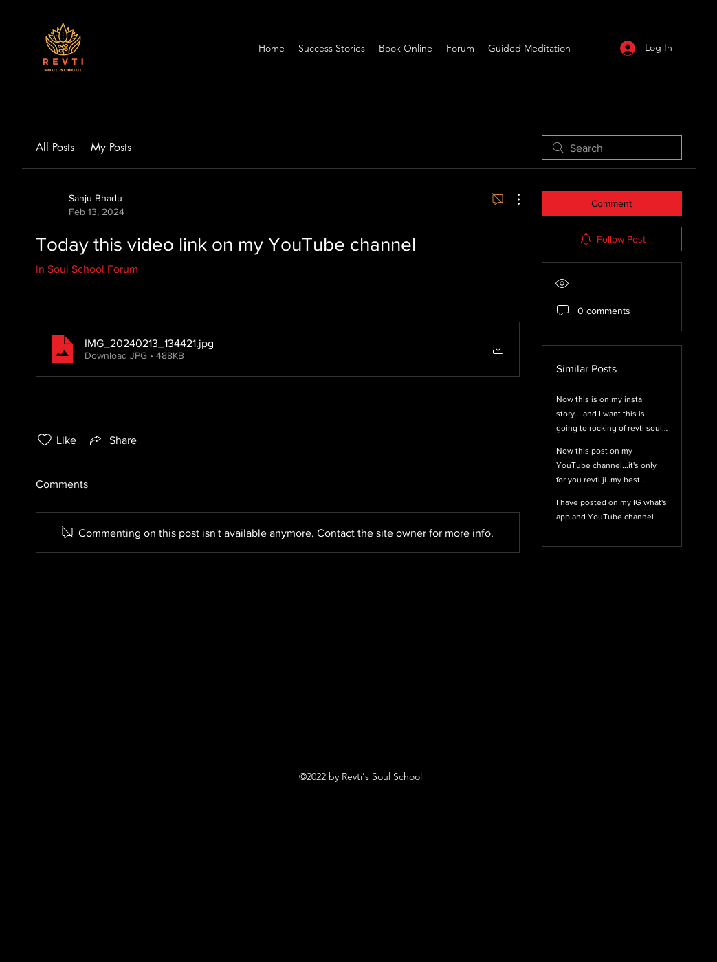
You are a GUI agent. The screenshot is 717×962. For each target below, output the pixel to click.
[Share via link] (112, 440)
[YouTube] (595, 48)
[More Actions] (511, 199)
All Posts (55, 147)
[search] (612, 147)
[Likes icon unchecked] (45, 440)
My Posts (111, 147)
